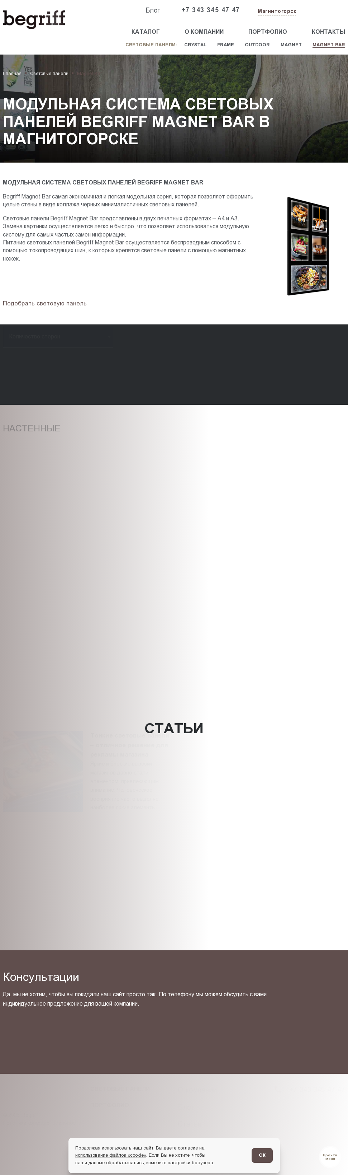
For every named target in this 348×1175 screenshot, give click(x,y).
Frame (225, 44)
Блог (152, 10)
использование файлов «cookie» (110, 1155)
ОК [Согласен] (262, 1155)
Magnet (291, 44)
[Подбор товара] (46, 303)
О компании (204, 32)
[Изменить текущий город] (276, 12)
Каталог (146, 32)
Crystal (195, 44)
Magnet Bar (329, 44)
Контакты (328, 32)
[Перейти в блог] (330, 1157)
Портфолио (267, 32)
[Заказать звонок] (316, 10)
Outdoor (257, 44)
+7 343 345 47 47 (210, 10)
